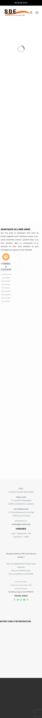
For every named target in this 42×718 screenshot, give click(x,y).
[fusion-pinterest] (28, 600)
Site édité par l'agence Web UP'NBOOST (21, 592)
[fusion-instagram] (21, 600)
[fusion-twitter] (18, 600)
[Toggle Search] (31, 12)
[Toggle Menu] (37, 13)
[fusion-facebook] (15, 600)
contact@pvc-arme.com (21, 524)
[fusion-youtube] (24, 600)
